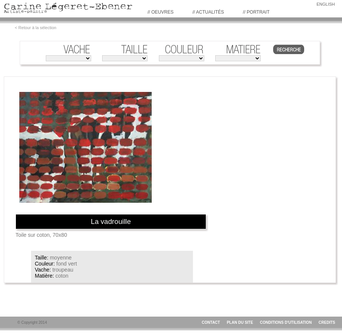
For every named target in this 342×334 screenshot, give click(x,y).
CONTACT (211, 322)
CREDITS (327, 322)
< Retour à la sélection (35, 27)
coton (61, 276)
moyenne (61, 258)
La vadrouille (111, 221)
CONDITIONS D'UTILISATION (286, 322)
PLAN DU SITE (240, 322)
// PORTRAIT (256, 12)
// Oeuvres (161, 12)
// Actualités (208, 12)
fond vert (66, 264)
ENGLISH (326, 4)
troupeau (62, 270)
